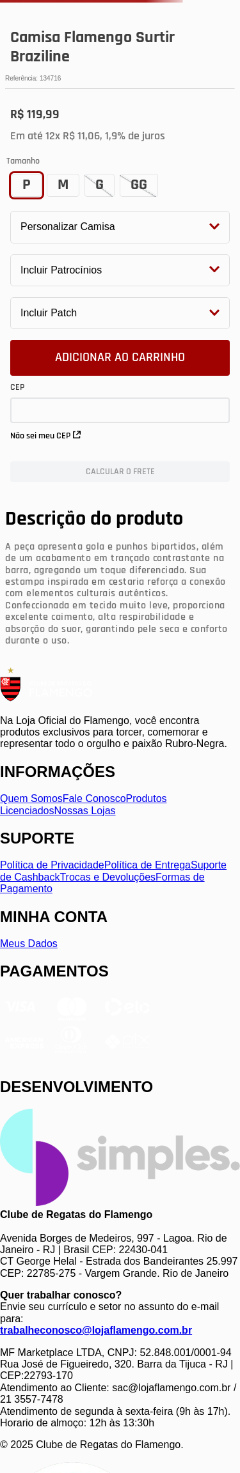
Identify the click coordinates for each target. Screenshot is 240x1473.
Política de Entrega (147, 865)
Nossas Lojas (85, 810)
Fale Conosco (94, 798)
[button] (27, 185)
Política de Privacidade (52, 865)
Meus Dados (29, 943)
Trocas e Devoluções (108, 877)
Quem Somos (31, 798)
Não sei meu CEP (45, 436)
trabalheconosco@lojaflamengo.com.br (96, 1330)
